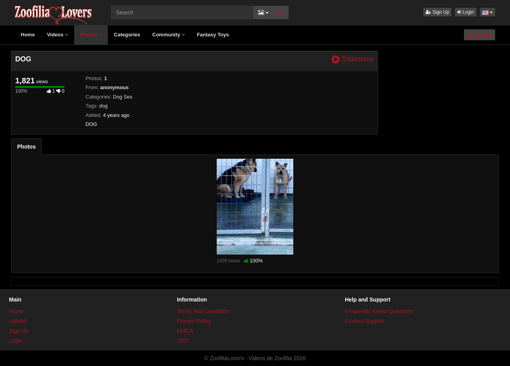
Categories (127, 35)
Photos (91, 35)
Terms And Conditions (203, 311)
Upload (479, 35)
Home (28, 35)
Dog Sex (122, 97)
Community (168, 35)
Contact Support (364, 321)
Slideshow (353, 59)
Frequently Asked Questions (379, 311)
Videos (57, 35)
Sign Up (437, 12)
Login (465, 12)
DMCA (185, 331)
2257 (183, 340)
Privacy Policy (194, 321)
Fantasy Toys (213, 35)
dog (103, 106)
